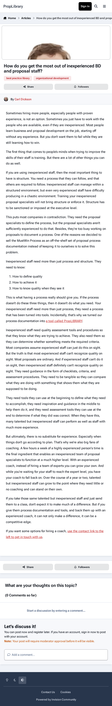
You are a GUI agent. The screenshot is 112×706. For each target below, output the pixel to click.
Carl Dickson (23, 99)
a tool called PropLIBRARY (64, 321)
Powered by (56, 699)
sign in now (88, 632)
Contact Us (48, 692)
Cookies (65, 692)
